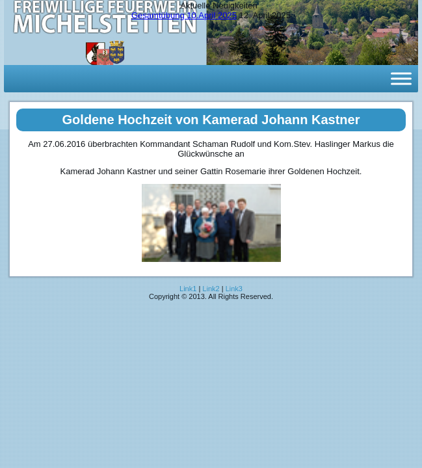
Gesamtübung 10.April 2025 (184, 15)
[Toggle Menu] (401, 78)
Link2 (210, 288)
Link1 (187, 288)
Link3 (234, 288)
